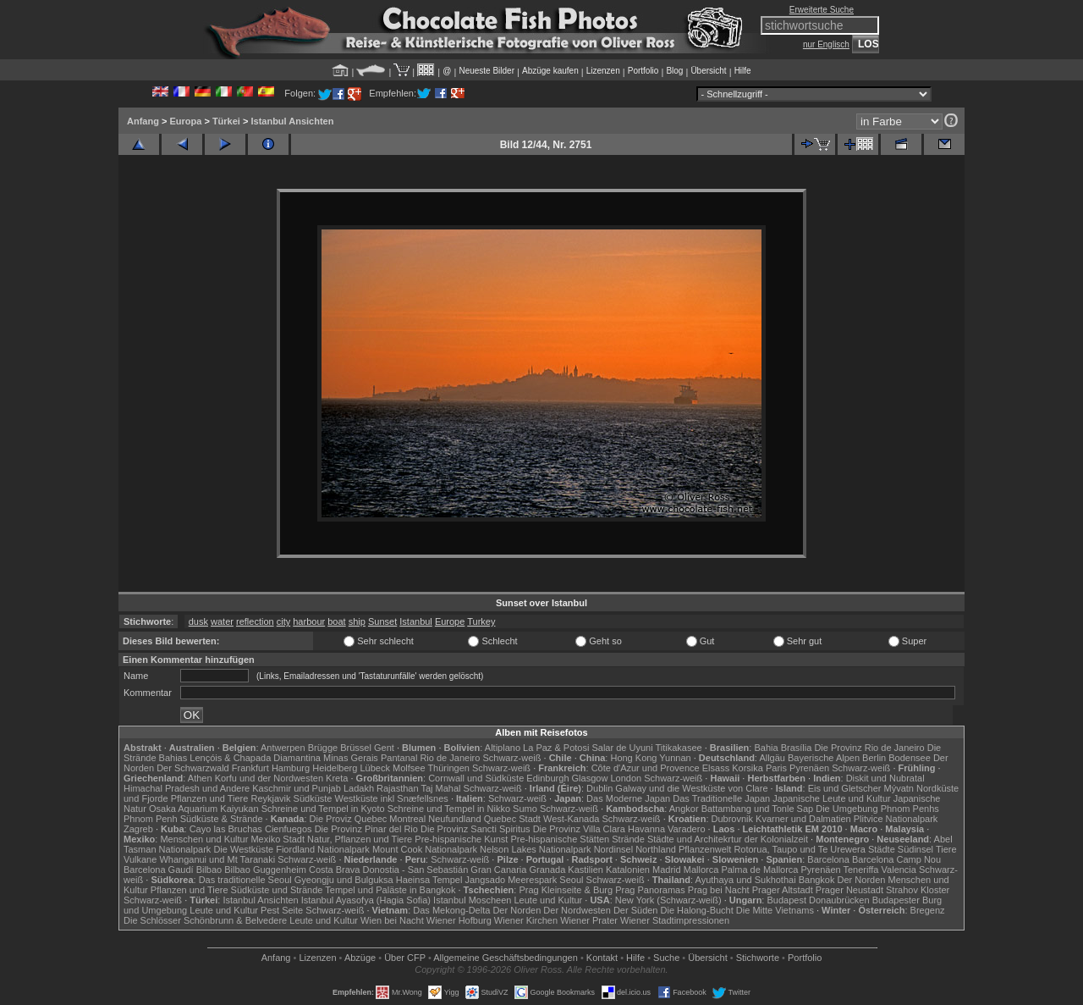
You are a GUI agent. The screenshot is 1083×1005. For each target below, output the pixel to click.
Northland (655, 849)
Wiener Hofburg (459, 920)
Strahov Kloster (917, 890)
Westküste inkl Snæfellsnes (391, 798)
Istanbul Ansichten (291, 121)
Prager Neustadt (849, 890)
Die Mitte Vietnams (775, 910)
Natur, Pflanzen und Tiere (359, 839)
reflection (255, 621)
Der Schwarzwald (193, 768)
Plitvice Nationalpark (896, 819)
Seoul (571, 880)
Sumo (525, 808)
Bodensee (909, 758)
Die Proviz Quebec (349, 819)
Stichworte (757, 958)
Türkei (226, 121)
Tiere (946, 849)
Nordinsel (613, 849)
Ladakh (359, 788)
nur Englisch (826, 44)
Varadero (686, 829)
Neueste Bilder (486, 70)
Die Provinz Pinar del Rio (366, 829)
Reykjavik (270, 798)
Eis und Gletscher (845, 788)
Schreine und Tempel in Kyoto (323, 808)
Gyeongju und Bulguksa (343, 880)
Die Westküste (243, 849)
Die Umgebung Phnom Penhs (877, 808)
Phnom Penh (151, 819)
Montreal (407, 819)
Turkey (481, 621)
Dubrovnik (733, 819)
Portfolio (643, 70)
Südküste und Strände (277, 890)
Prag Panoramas (650, 890)
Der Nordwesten (576, 910)
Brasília (796, 748)
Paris (776, 768)
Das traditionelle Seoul (245, 880)
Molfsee (409, 768)
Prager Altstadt (782, 890)
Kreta (337, 778)
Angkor (684, 808)
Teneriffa (860, 869)
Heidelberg (334, 768)
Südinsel (915, 849)
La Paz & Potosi (556, 748)
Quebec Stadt (512, 819)
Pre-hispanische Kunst (461, 839)
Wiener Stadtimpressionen (674, 920)
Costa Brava (334, 869)
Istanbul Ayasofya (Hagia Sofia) (366, 900)
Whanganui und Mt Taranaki (217, 859)
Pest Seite (282, 910)
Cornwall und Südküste (476, 778)
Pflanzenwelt (705, 849)
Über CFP (405, 958)
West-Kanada (571, 819)
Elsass (715, 768)
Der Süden (635, 910)
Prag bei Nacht (719, 890)
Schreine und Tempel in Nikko (449, 808)
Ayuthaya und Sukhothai (745, 880)
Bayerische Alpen (824, 758)
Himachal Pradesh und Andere (187, 788)
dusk (198, 621)
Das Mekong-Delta (451, 910)
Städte (881, 849)
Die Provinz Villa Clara (579, 829)
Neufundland (454, 819)
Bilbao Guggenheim (265, 869)
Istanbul (415, 621)
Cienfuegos (288, 829)
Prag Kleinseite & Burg (566, 890)
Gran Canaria (498, 869)
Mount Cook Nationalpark (424, 849)
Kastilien (585, 869)
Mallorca (701, 869)
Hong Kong (633, 758)
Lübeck (374, 768)
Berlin (874, 758)
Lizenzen (603, 70)
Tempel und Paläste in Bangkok (390, 890)
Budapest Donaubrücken (818, 900)
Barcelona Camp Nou (896, 859)
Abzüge (360, 958)
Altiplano (502, 748)
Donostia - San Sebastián (416, 869)
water (222, 621)
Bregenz (927, 910)
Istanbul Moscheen (472, 900)
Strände (628, 839)
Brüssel (355, 748)
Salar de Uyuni (621, 748)
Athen (200, 778)
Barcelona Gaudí (159, 869)
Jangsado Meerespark (511, 880)
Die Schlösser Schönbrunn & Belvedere (205, 920)
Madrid (666, 869)
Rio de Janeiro (450, 758)
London (625, 778)
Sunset (382, 621)
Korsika (747, 768)
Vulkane (140, 859)
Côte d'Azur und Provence (645, 768)
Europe (450, 621)
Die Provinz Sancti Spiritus (476, 829)
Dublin (599, 788)
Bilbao (209, 869)
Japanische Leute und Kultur (831, 798)
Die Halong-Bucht (697, 910)
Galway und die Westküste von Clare (691, 788)
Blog (674, 70)
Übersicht (708, 70)
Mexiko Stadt (277, 839)
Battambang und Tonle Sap (757, 808)
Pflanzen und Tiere (210, 798)
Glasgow (590, 778)
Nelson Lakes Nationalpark (535, 849)
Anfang (143, 121)
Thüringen (448, 768)
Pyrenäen (809, 768)
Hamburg (291, 768)
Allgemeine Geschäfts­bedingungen (505, 958)
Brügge (323, 748)
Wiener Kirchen (526, 920)
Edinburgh (547, 778)
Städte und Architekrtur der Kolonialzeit (727, 839)
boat (336, 621)
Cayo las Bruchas (226, 829)
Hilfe (742, 70)
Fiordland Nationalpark (323, 849)
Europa (185, 121)
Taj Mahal (440, 788)
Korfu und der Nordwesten (269, 778)
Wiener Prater (589, 920)
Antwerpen (283, 748)
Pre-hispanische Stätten (559, 839)
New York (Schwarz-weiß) (668, 900)
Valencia (899, 869)
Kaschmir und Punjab (296, 788)
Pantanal (399, 758)
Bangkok (817, 880)
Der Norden (862, 880)
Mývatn (899, 788)
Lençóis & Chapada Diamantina (255, 758)
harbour (309, 621)
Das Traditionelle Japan (721, 798)
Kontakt (602, 958)
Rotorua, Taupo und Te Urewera (800, 849)
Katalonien (628, 869)
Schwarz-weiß (511, 758)
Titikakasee (678, 748)
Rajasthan (398, 788)
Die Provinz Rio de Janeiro (869, 748)
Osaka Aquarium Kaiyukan (204, 808)
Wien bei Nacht (392, 920)
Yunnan (674, 758)
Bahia (766, 748)
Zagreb (138, 829)
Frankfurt (250, 768)
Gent (384, 748)
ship (357, 621)
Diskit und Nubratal (885, 778)
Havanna (646, 829)
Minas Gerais (350, 758)
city (284, 621)
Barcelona (828, 859)
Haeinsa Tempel (429, 880)
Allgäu (772, 758)
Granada (547, 869)
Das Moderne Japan (628, 798)
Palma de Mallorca (759, 869)
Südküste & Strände (221, 819)
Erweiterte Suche (821, 9)
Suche (666, 958)
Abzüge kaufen (550, 70)
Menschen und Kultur (204, 839)
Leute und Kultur (548, 900)
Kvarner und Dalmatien (803, 819)
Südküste (313, 798)
